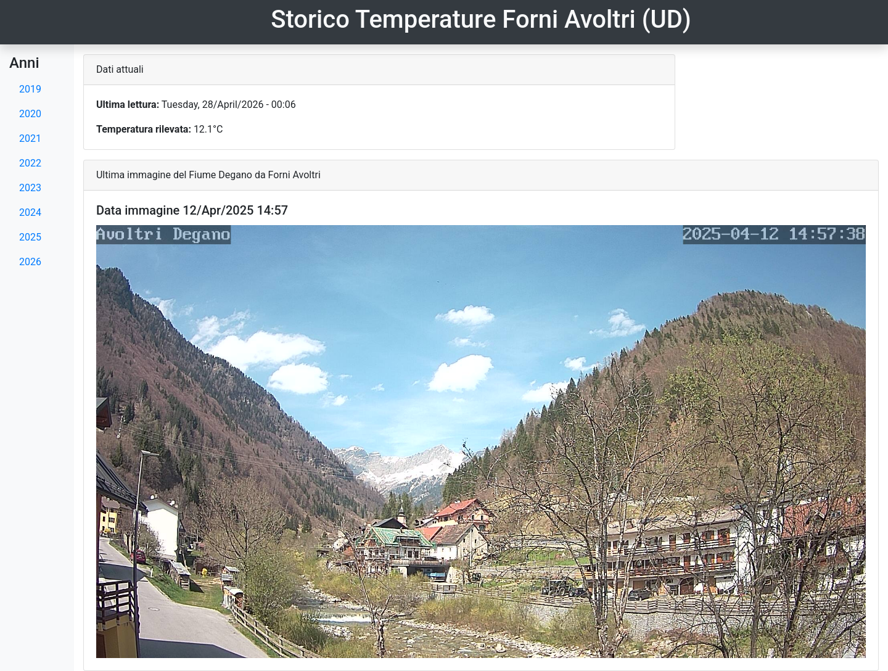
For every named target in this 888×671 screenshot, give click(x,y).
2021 (30, 138)
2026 (30, 262)
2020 (30, 114)
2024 (30, 212)
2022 (30, 163)
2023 (30, 188)
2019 (30, 89)
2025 (30, 237)
